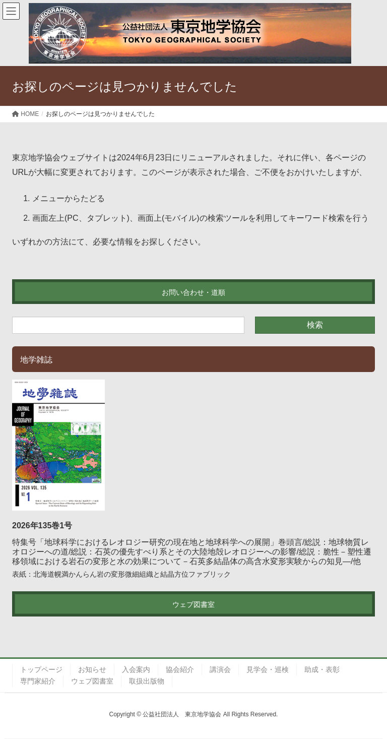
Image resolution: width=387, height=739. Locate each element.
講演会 (220, 669)
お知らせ (92, 669)
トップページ (41, 669)
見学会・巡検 (267, 669)
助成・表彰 (322, 669)
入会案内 (136, 669)
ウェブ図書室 (92, 681)
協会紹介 (180, 669)
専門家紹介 (37, 681)
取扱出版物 (146, 681)
